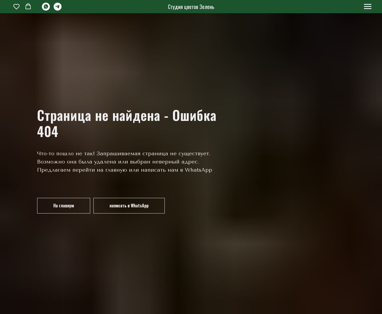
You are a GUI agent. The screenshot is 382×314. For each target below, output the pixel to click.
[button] (16, 6)
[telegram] (58, 9)
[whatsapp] (46, 9)
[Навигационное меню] (367, 6)
